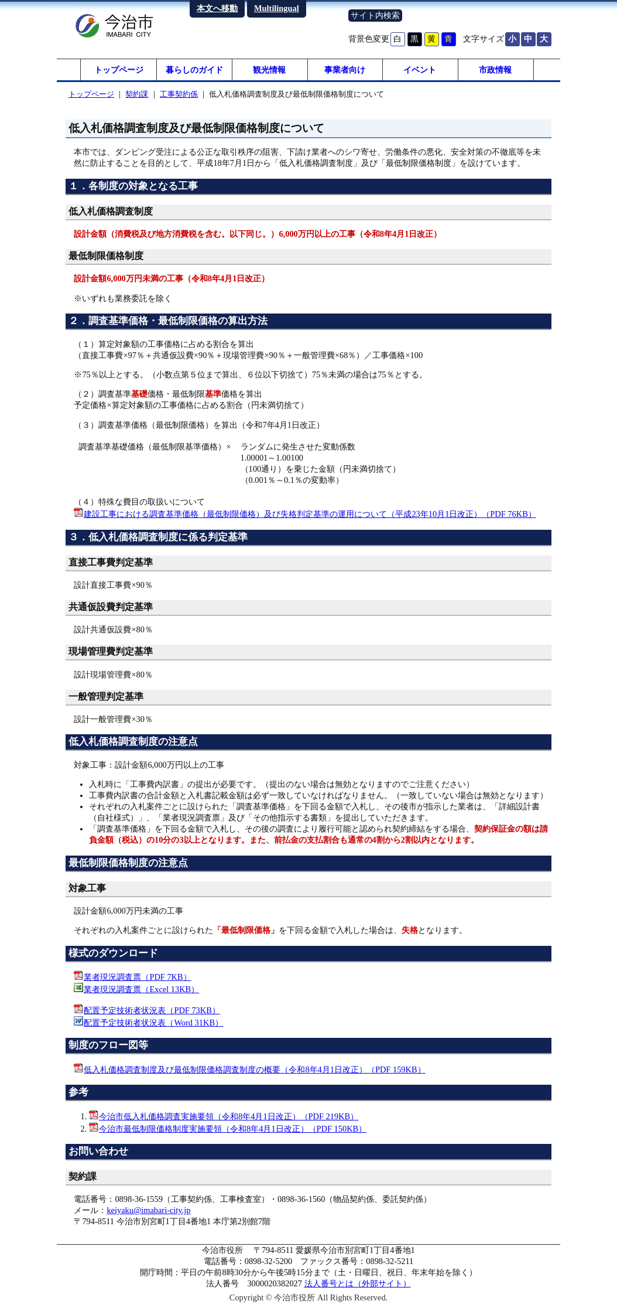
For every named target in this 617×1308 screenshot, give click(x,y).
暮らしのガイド (194, 70)
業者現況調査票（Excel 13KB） (141, 991)
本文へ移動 (217, 8)
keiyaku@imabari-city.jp (148, 1212)
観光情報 (269, 70)
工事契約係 (179, 95)
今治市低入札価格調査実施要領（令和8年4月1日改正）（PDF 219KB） (228, 1117)
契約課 (136, 95)
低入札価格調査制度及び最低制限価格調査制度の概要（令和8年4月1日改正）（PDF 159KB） (254, 1070)
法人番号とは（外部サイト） (357, 1285)
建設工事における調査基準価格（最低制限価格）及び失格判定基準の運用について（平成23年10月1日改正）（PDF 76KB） (310, 515)
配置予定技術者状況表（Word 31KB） (153, 1023)
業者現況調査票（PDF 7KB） (137, 978)
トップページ (118, 70)
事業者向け (344, 70)
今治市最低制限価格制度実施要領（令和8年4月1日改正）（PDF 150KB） (232, 1130)
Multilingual (276, 8)
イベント (419, 70)
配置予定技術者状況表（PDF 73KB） (152, 1011)
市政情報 (495, 70)
